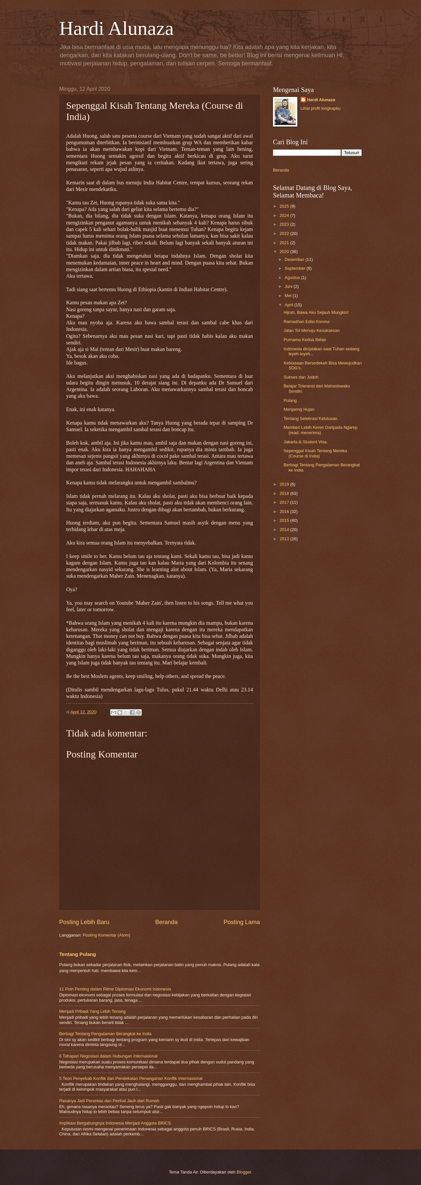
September (296, 268)
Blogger (243, 1172)
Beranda (166, 922)
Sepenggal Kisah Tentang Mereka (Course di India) (315, 453)
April (289, 304)
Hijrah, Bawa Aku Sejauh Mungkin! (316, 312)
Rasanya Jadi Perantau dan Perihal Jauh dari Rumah (109, 1100)
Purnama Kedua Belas (305, 339)
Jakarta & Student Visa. (306, 441)
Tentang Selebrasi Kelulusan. (311, 418)
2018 (285, 493)
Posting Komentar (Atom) (107, 935)
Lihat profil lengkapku (321, 108)
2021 (285, 242)
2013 (285, 538)
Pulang (290, 400)
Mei (288, 295)
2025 (285, 206)
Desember (295, 259)
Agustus (293, 277)
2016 (285, 511)
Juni (289, 286)
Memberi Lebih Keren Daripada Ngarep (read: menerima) (321, 430)
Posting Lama (242, 922)
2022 (285, 233)
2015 (285, 520)
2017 (285, 502)
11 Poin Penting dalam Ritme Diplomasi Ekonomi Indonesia (115, 989)
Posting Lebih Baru (84, 922)
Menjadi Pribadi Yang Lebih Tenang (92, 1011)
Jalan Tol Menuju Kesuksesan (311, 330)
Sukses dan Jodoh (301, 377)
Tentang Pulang (77, 954)
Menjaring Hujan (299, 409)
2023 (285, 224)
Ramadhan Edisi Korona (307, 321)
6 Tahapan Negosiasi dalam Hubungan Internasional (108, 1056)
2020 (285, 251)
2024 (285, 215)
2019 (285, 484)
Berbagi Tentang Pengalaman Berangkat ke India (105, 1033)
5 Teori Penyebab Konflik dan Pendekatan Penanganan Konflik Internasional (131, 1078)
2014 (285, 529)
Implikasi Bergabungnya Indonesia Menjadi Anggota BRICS (115, 1123)
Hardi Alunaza (116, 28)
